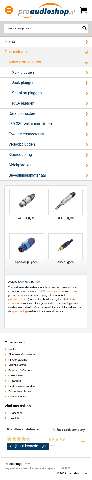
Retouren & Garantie (20, 370)
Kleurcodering (20, 155)
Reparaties (14, 380)
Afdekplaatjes (19, 165)
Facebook (16, 412)
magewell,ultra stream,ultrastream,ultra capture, (30, 468)
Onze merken (16, 375)
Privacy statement (18, 359)
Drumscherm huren (19, 391)
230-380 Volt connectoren (30, 124)
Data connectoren (23, 113)
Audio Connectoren (24, 62)
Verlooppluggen (21, 144)
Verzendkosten (17, 365)
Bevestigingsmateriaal (27, 175)
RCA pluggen (23, 103)
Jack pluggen (23, 83)
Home (10, 41)
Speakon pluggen (27, 93)
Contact (12, 349)
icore (27, 463)
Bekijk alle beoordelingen (27, 446)
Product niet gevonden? (22, 386)
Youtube (15, 418)
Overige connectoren (26, 134)
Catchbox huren (17, 396)
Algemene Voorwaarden (22, 354)
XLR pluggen (23, 72)
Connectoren (16, 52)
